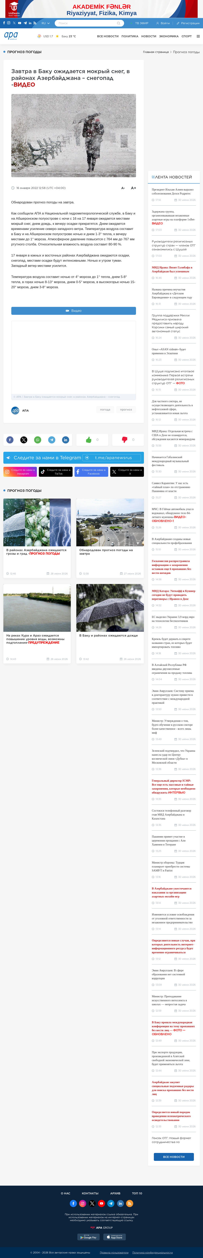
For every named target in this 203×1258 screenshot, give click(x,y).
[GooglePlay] (88, 1237)
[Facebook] (4, 23)
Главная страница (156, 52)
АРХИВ (115, 1193)
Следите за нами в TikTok (55, 471)
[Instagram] (8, 23)
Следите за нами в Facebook (91, 471)
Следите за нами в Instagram (20, 471)
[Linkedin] (30, 23)
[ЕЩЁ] (197, 36)
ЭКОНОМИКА (169, 36)
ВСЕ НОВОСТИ (108, 36)
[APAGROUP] (101, 1228)
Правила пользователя (114, 1252)
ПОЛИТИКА (130, 36)
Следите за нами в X (127, 471)
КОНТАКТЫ (90, 1193)
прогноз (126, 409)
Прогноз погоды (186, 52)
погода (105, 409)
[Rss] (35, 23)
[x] (92, 1204)
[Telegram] (25, 23)
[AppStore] (114, 1237)
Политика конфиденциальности (152, 1252)
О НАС (65, 1193)
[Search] (118, 23)
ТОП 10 (137, 1193)
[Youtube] (19, 23)
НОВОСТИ (148, 36)
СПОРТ (187, 36)
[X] (14, 23)
